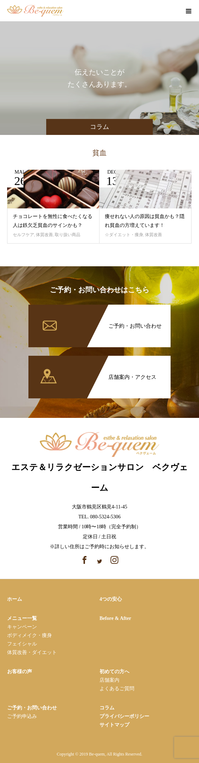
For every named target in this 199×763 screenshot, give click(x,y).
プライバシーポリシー (124, 716)
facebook (159, 11)
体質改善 (44, 234)
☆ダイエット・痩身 (124, 234)
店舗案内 (109, 680)
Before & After (115, 618)
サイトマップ (114, 724)
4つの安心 (111, 599)
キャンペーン (22, 627)
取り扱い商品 (67, 234)
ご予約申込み (22, 716)
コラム (107, 707)
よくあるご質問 (117, 688)
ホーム (14, 599)
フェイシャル (22, 644)
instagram (172, 11)
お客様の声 (19, 671)
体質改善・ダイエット (32, 652)
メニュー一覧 (22, 618)
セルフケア (23, 234)
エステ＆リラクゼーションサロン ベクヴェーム (99, 465)
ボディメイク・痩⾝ (29, 635)
